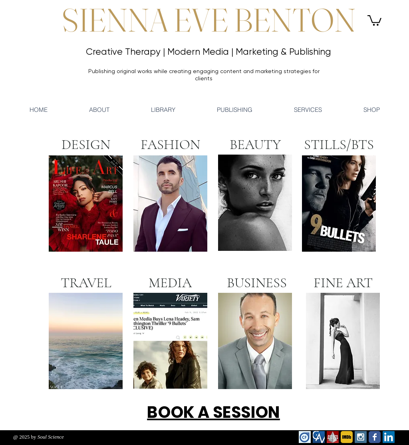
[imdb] (347, 437)
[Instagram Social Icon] (361, 437)
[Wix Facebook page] (375, 437)
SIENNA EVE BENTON (209, 20)
